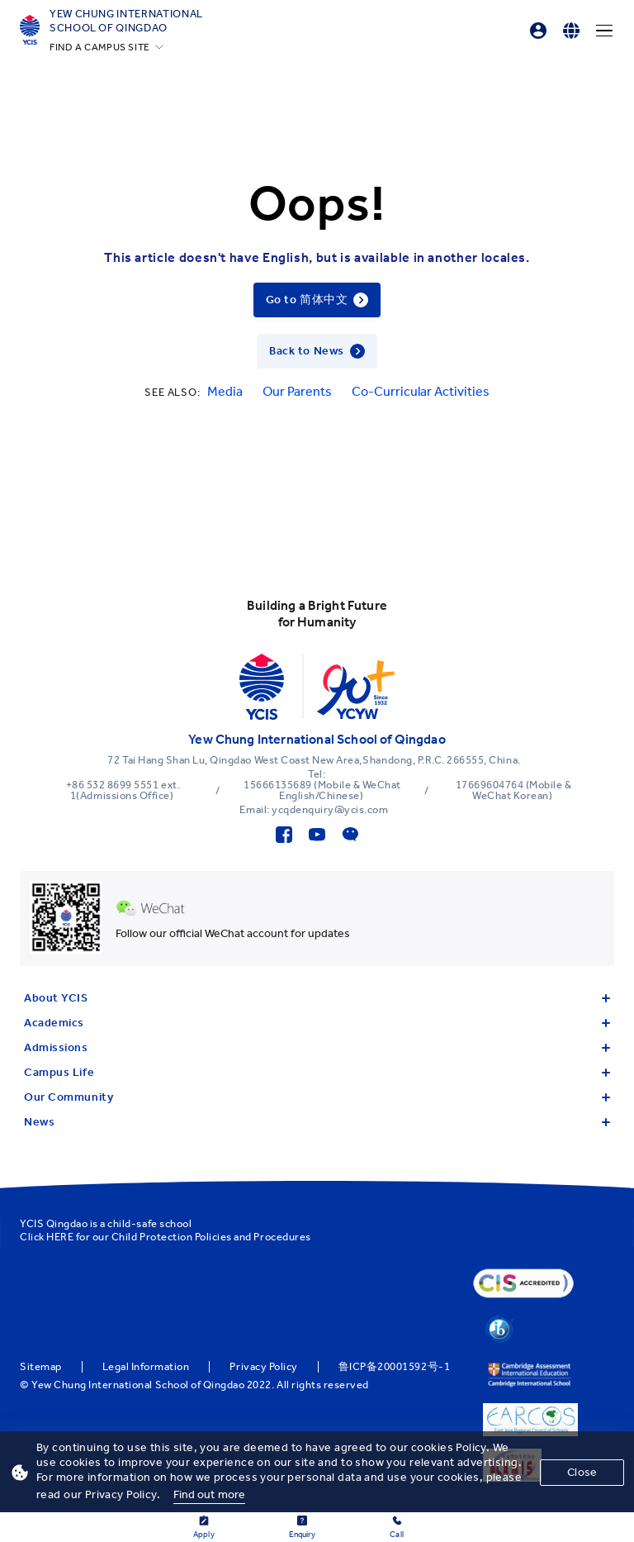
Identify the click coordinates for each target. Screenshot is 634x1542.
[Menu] (604, 30)
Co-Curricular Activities (421, 391)
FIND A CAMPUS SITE (100, 47)
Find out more (209, 1494)
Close (582, 1472)
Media (225, 391)
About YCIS (317, 998)
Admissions (317, 1047)
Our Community (317, 1097)
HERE (59, 1236)
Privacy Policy (263, 1367)
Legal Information (146, 1367)
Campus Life (317, 1072)
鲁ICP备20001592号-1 (394, 1367)
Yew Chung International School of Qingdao (126, 20)
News (317, 1122)
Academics (317, 1023)
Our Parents (297, 391)
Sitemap (41, 1367)
